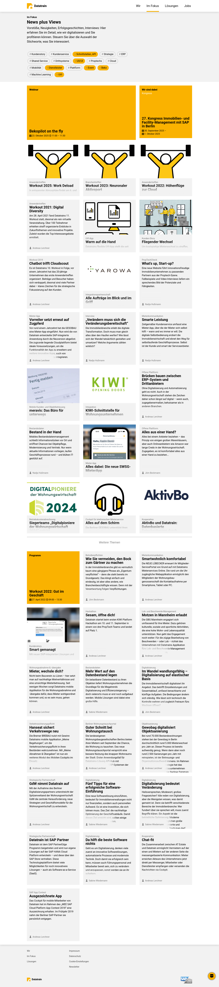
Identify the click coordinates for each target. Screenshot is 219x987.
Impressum (74, 951)
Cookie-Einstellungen (79, 961)
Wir (28, 951)
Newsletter (74, 967)
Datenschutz (75, 956)
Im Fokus (31, 956)
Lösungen (31, 961)
